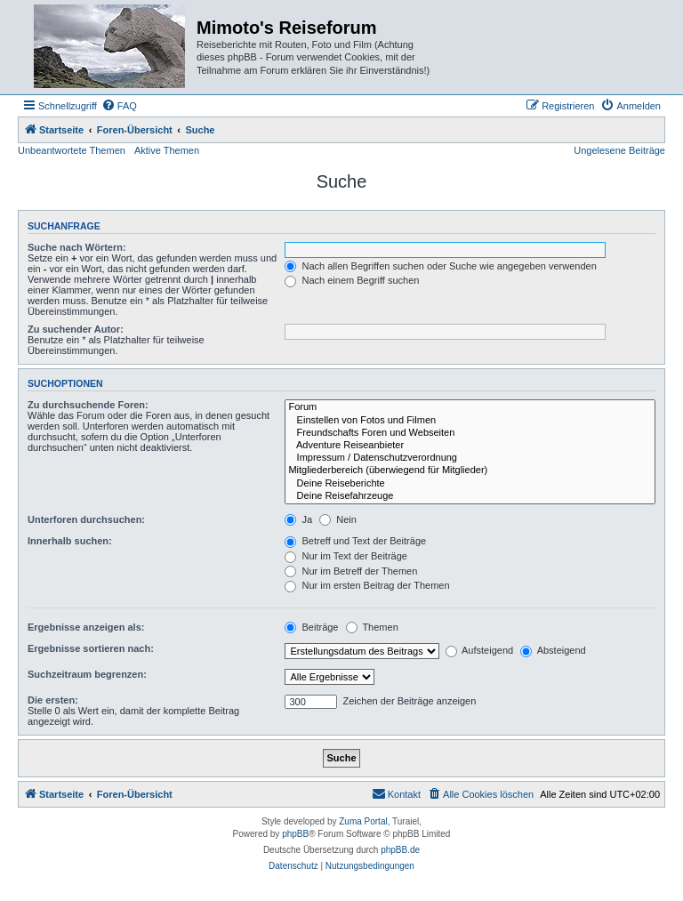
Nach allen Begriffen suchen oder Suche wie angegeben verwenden (440, 266)
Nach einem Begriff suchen (352, 280)
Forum (470, 407)
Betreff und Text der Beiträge (355, 540)
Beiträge (311, 627)
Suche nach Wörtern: (77, 247)
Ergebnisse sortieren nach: (91, 648)
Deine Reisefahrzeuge (470, 496)
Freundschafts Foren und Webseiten (470, 433)
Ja (298, 519)
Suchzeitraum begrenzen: (87, 674)
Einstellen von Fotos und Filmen (470, 420)
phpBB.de (400, 850)
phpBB (295, 834)
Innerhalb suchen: (70, 540)
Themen (372, 627)
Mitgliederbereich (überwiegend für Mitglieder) (470, 470)
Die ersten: (53, 700)
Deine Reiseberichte (470, 484)
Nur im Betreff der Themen (351, 571)
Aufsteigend (480, 650)
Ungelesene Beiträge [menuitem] (619, 150)
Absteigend (553, 650)
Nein (338, 519)
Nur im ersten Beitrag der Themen (367, 585)
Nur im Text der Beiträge (345, 556)
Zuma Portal (363, 821)
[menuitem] (119, 106)
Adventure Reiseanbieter (470, 445)
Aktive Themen (166, 150)
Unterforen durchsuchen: (86, 519)
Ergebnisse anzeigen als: (86, 627)
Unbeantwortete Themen (71, 150)
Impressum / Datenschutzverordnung (470, 458)
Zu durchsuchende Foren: (88, 404)
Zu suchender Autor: (76, 329)
